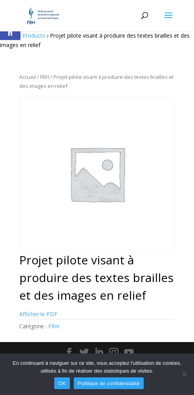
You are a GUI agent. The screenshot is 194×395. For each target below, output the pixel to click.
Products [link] (33, 35)
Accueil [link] (27, 76)
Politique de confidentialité (109, 383)
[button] (168, 20)
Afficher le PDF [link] (38, 314)
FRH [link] (44, 76)
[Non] (184, 374)
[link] (43, 15)
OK (62, 383)
